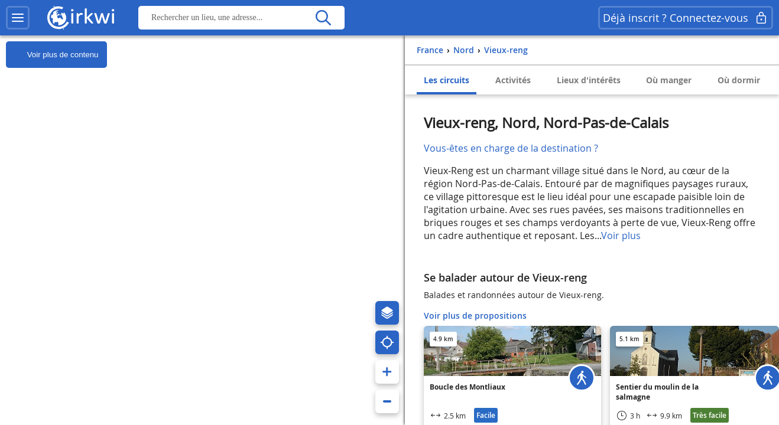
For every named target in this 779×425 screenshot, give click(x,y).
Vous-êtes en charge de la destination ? (511, 148)
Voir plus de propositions (475, 315)
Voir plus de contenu (52, 54)
